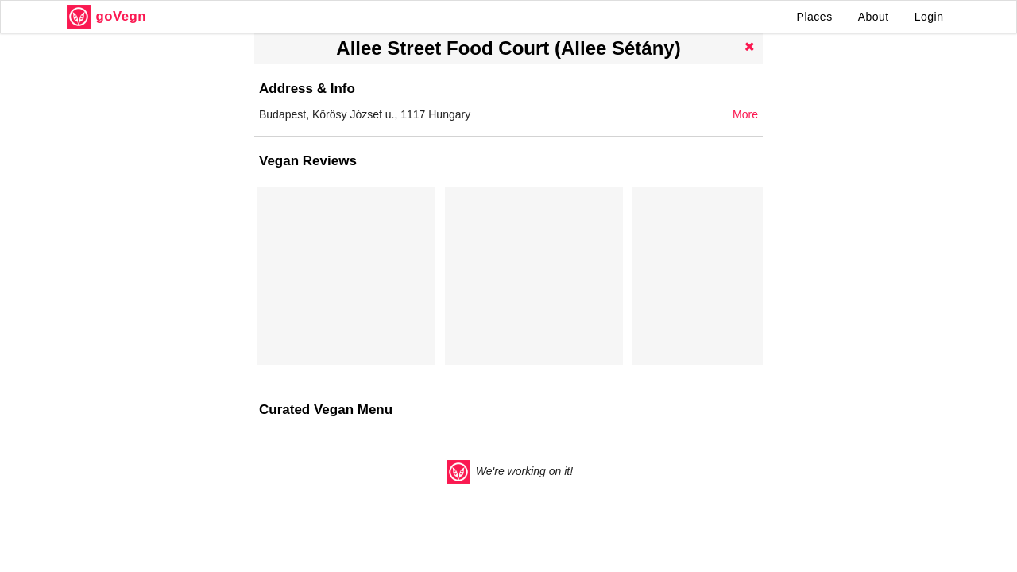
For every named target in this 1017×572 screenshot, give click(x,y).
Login (929, 16)
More (745, 114)
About (873, 16)
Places (815, 16)
